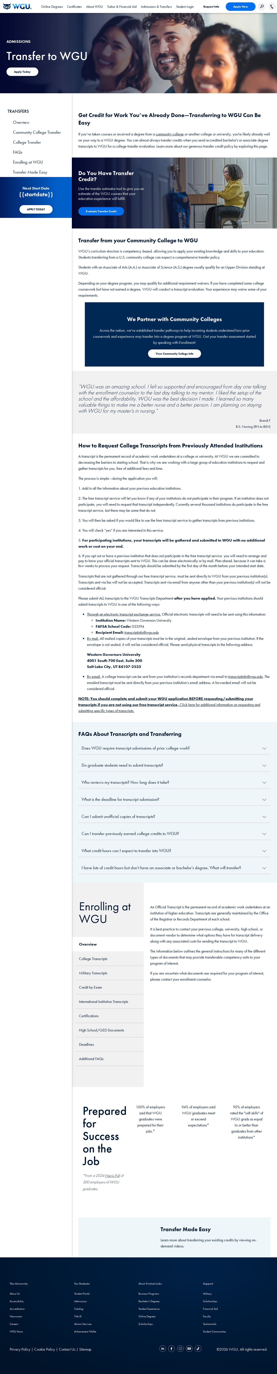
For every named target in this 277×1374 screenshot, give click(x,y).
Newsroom (16, 1316)
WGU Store (16, 1331)
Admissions (80, 1301)
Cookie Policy (44, 1349)
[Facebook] (171, 1349)
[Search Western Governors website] (262, 7)
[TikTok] (197, 1349)
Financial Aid (210, 1309)
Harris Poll (112, 1175)
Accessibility (17, 1301)
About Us (15, 1293)
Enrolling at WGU (28, 162)
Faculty (207, 1316)
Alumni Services (83, 1324)
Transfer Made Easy (30, 172)
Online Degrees (147, 1316)
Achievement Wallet (85, 1331)
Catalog (78, 1309)
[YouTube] (189, 1349)
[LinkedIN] (163, 1349)
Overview (21, 122)
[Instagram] (180, 1349)
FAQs (17, 152)
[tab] (52, 6)
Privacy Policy (20, 1349)
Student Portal (82, 1293)
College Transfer (27, 142)
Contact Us (67, 1349)
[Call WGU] (272, 7)
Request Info (211, 6)
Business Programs (148, 1293)
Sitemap (85, 1349)
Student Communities (214, 1331)
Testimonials (209, 1324)
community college (170, 134)
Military (207, 1293)
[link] (185, 6)
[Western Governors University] (17, 6)
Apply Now (240, 6)
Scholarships (145, 1324)
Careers (14, 1324)
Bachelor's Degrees (149, 1301)
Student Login (185, 6)
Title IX (78, 1316)
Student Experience (148, 1309)
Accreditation (17, 1309)
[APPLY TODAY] (36, 209)
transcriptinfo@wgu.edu (141, 632)
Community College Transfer (37, 132)
